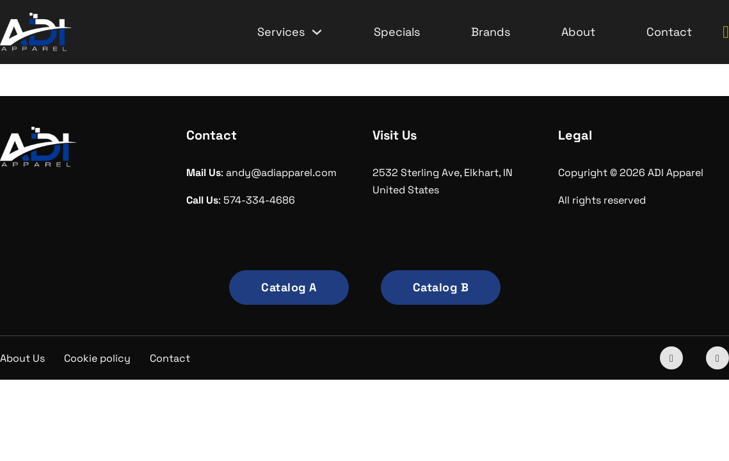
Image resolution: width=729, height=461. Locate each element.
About (578, 31)
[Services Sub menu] (317, 32)
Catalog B (441, 287)
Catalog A (289, 287)
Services (281, 31)
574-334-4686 (259, 200)
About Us (22, 358)
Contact (669, 31)
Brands (490, 31)
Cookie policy (97, 358)
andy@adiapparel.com (281, 172)
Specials (397, 31)
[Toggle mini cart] (726, 32)
